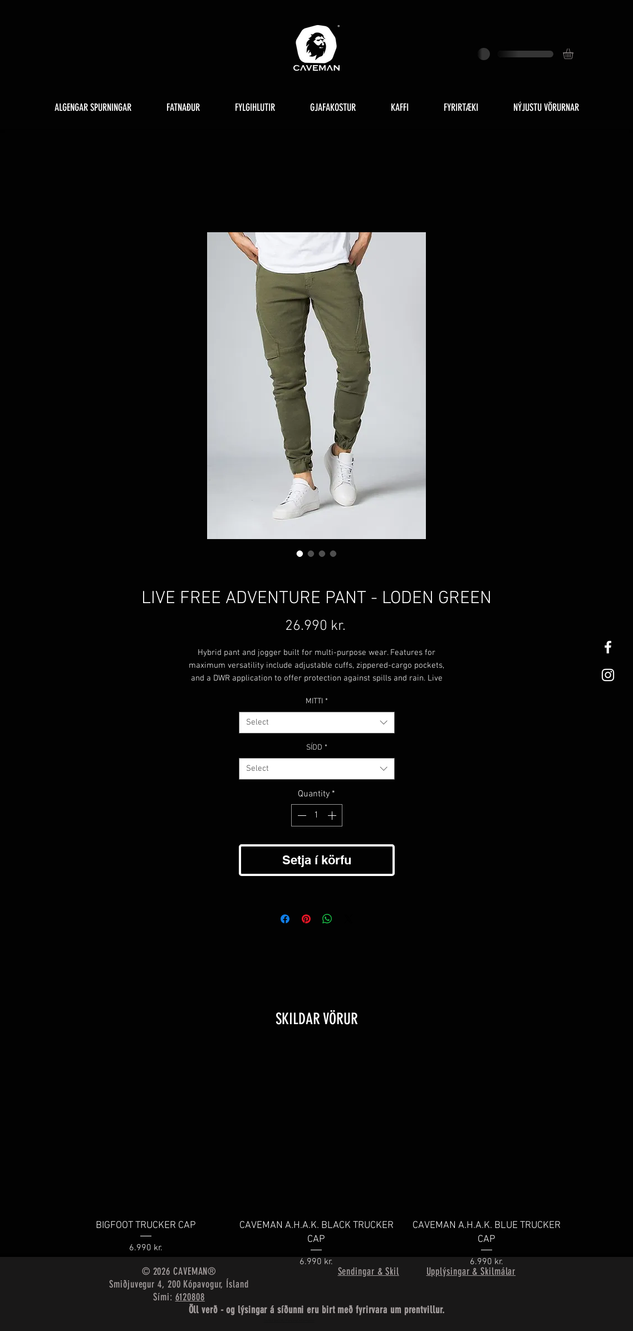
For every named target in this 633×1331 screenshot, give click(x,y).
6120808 (190, 1297)
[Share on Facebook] (285, 919)
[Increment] (333, 815)
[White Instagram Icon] (608, 675)
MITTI (317, 701)
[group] (317, 1159)
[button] (574, 53)
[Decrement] (300, 815)
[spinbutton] (316, 815)
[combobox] (317, 722)
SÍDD (316, 747)
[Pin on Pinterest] (306, 919)
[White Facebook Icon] (608, 647)
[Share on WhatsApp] (327, 919)
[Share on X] (348, 919)
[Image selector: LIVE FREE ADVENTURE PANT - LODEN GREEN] (300, 553)
